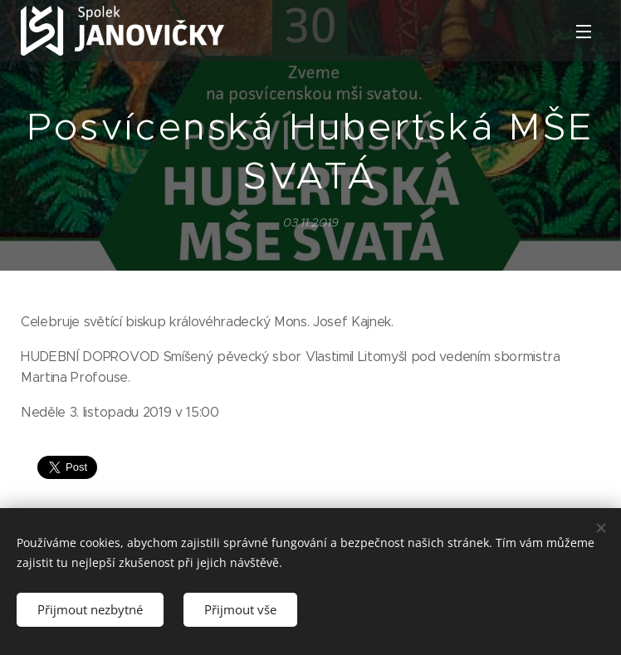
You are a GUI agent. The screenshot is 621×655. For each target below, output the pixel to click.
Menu (583, 31)
